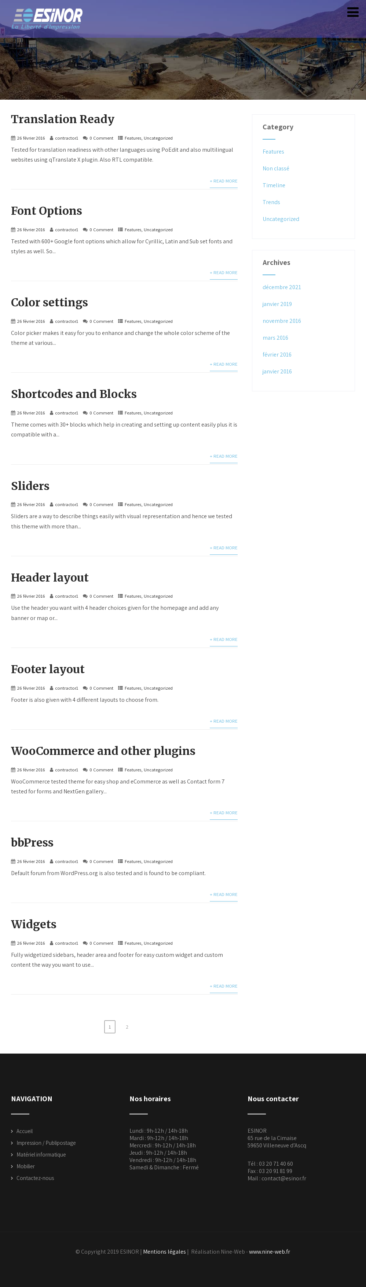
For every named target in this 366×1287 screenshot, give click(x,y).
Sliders (30, 485)
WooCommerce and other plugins (103, 749)
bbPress (32, 840)
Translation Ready (62, 119)
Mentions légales (164, 1249)
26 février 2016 (31, 137)
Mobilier (26, 1163)
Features (133, 137)
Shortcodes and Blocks (74, 393)
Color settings (49, 302)
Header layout (50, 576)
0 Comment (101, 137)
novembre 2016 (282, 321)
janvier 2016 (277, 371)
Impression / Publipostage (46, 1139)
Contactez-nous (35, 1175)
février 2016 (277, 354)
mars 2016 (275, 338)
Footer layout (48, 667)
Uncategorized (158, 137)
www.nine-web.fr (269, 1249)
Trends (271, 202)
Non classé (276, 168)
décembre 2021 (282, 287)
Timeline (274, 185)
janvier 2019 (277, 304)
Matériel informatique (41, 1151)
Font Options (46, 210)
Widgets (33, 922)
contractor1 (66, 137)
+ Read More (224, 180)
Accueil (25, 1128)
